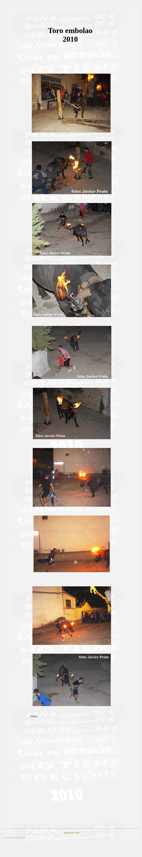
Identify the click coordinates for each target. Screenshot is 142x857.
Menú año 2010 (72, 832)
